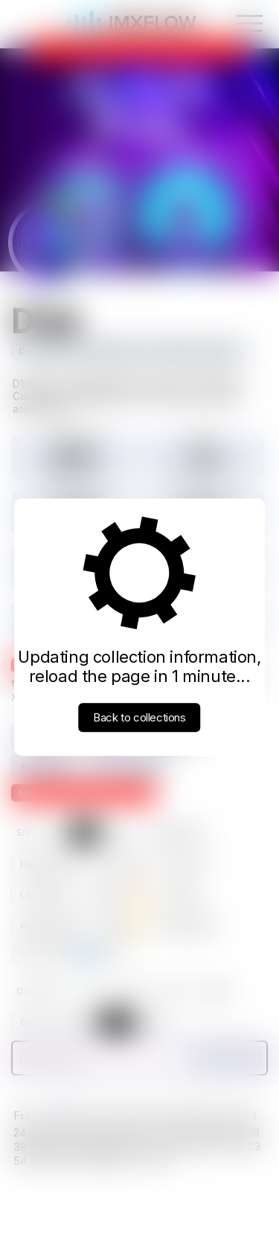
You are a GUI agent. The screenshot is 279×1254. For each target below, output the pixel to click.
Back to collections (139, 717)
